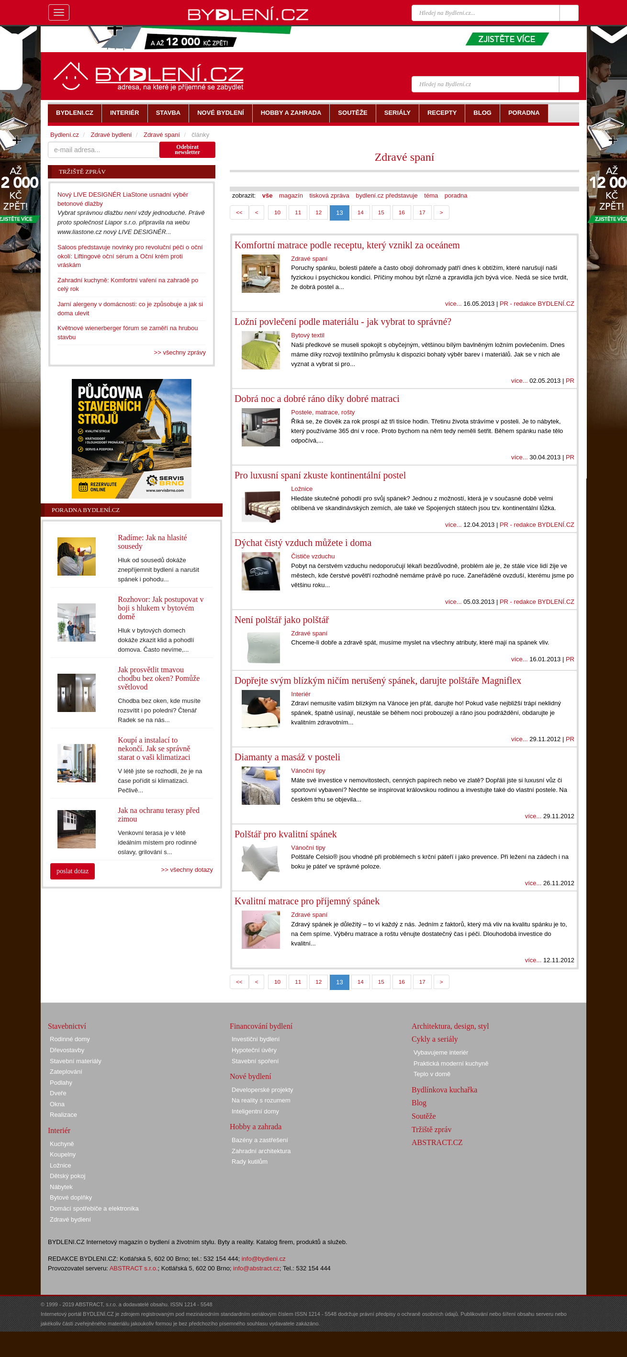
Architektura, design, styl (450, 1026)
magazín (291, 195)
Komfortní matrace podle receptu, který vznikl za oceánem (347, 245)
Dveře (58, 1093)
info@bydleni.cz (264, 1258)
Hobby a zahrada (255, 1127)
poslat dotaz (72, 871)
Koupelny (63, 1154)
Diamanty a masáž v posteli (287, 757)
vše (267, 195)
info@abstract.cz (256, 1268)
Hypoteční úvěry (254, 1050)
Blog (419, 1103)
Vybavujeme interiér (441, 1052)
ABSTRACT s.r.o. (134, 1268)
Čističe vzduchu (313, 556)
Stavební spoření (255, 1061)
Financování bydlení (261, 1026)
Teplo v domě (432, 1074)
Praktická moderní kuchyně (451, 1063)
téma (431, 195)
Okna (57, 1104)
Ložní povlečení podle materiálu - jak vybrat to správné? (343, 321)
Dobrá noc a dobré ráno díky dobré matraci (317, 398)
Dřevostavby (67, 1050)
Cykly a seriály (435, 1039)
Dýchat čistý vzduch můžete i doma (303, 542)
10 (277, 212)
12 (318, 212)
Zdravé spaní (405, 157)
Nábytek (61, 1186)
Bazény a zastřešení (260, 1140)
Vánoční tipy (308, 770)
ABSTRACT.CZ (437, 1142)
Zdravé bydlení (111, 134)
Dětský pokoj (67, 1175)
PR (570, 380)
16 (402, 212)
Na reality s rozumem (261, 1100)
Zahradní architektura (261, 1151)
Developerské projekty (262, 1089)
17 (422, 212)
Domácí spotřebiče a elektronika (94, 1208)
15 (381, 212)
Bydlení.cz (64, 134)
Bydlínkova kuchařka (444, 1090)
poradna (456, 195)
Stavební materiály (75, 1061)
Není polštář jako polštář (282, 619)
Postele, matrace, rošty (323, 412)
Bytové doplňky (71, 1197)
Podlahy (61, 1082)
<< (239, 212)
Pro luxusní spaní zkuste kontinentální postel (320, 475)
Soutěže (424, 1116)
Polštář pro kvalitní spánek (286, 834)
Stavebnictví (67, 1026)
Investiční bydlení (256, 1039)
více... (453, 303)
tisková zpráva (329, 195)
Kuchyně (62, 1143)
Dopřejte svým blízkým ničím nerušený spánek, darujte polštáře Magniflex (378, 680)
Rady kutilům (250, 1161)
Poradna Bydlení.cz (86, 509)
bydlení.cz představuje (386, 195)
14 (361, 212)
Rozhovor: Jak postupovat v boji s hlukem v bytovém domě (160, 608)
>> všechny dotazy (187, 869)
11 (298, 212)
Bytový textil (307, 335)
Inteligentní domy (255, 1111)
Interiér (300, 694)
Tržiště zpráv (431, 1129)
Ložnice (302, 488)
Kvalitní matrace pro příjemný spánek (307, 901)
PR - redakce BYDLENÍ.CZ (537, 303)
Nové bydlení (250, 1076)
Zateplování (66, 1071)
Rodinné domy (70, 1039)
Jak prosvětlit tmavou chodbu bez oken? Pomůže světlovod (159, 678)
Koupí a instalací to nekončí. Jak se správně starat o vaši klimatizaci (154, 748)
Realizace (63, 1114)
